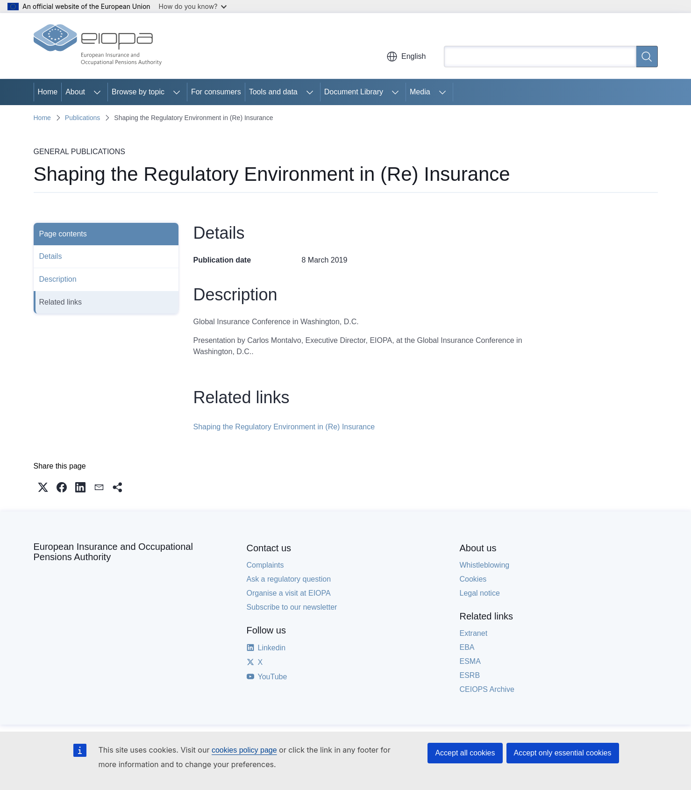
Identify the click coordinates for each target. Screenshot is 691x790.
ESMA (470, 661)
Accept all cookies (465, 753)
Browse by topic (138, 92)
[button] (43, 487)
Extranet (474, 633)
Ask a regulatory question (289, 579)
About (75, 92)
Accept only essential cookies (563, 753)
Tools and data (273, 92)
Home (48, 92)
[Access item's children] (97, 92)
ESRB (470, 675)
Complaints (265, 565)
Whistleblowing (485, 565)
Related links (60, 302)
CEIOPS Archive (487, 689)
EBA (467, 647)
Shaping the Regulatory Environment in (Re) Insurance (284, 427)
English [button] (406, 56)
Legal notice (480, 593)
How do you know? (193, 6)
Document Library (353, 92)
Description (58, 279)
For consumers (216, 92)
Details (50, 256)
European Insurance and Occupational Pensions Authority (113, 551)
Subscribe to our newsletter (292, 607)
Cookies (473, 579)
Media (420, 92)
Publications (82, 117)
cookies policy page (244, 750)
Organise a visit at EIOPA (289, 593)
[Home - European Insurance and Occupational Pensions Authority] (98, 45)
